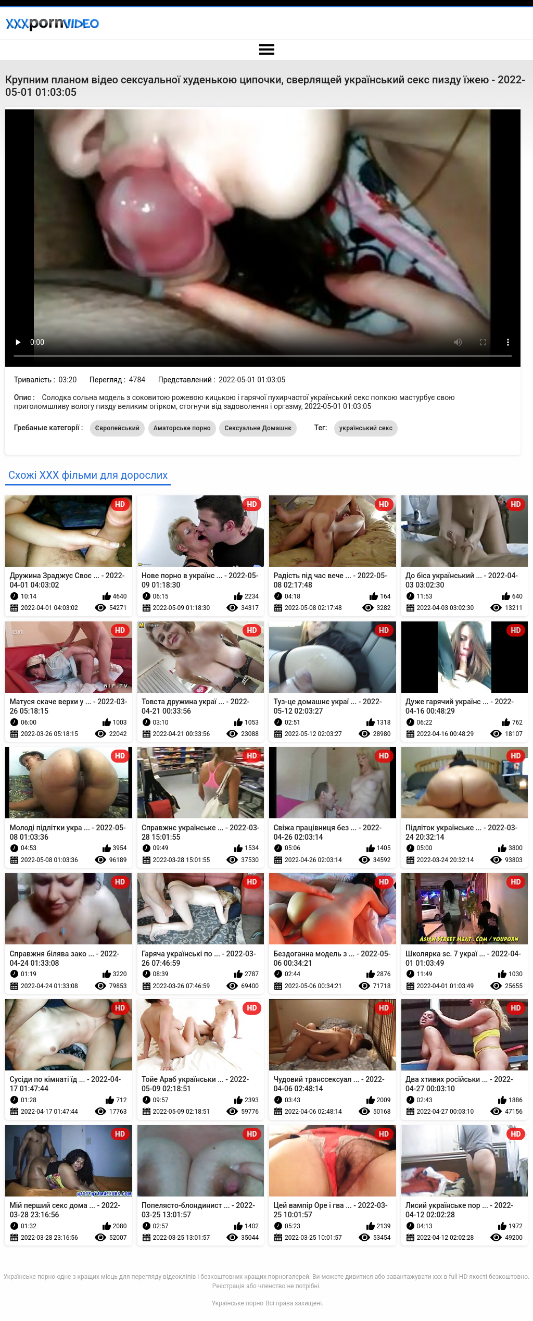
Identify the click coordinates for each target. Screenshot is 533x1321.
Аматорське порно (182, 428)
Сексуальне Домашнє (257, 428)
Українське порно (237, 1303)
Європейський (117, 428)
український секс (365, 428)
